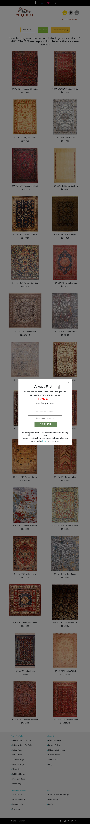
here (44, 441)
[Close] (45, 382)
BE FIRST (45, 424)
